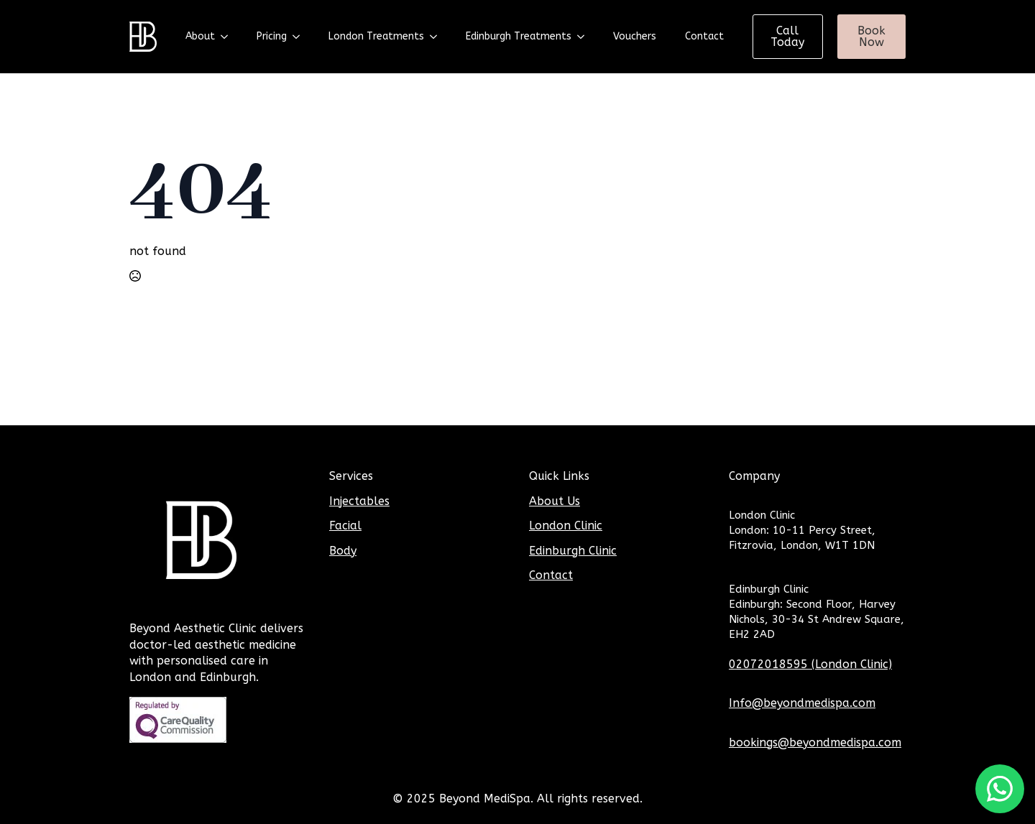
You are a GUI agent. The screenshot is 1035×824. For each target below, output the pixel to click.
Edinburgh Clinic (573, 550)
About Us (554, 501)
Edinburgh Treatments (518, 36)
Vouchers (634, 36)
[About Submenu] (228, 36)
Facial (345, 525)
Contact (704, 36)
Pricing (272, 36)
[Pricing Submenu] (300, 36)
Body (342, 550)
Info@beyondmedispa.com (802, 703)
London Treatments (376, 36)
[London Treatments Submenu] (437, 36)
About (200, 36)
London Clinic (565, 525)
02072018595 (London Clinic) (810, 664)
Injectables (359, 501)
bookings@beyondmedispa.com (815, 742)
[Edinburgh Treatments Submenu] (585, 36)
